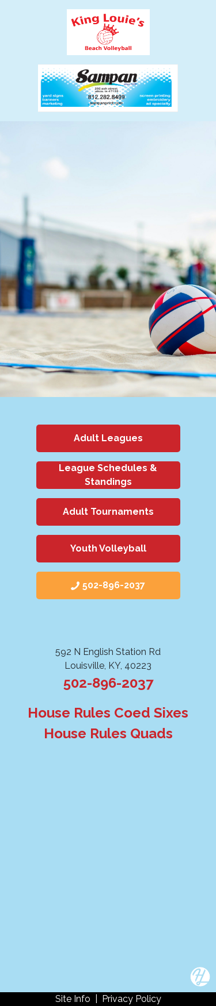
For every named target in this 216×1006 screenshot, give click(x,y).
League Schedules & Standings (108, 474)
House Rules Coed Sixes (108, 712)
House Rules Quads (108, 733)
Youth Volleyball (108, 548)
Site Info (72, 998)
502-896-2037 (108, 682)
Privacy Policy (131, 998)
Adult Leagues (108, 438)
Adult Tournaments (108, 511)
